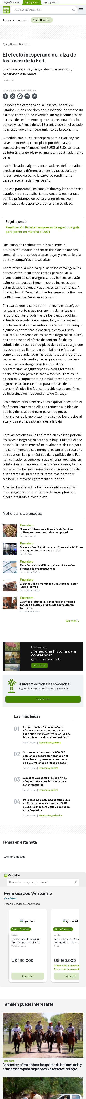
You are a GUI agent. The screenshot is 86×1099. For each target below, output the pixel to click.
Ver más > (72, 621)
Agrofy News (9, 44)
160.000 (68, 960)
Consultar (27, 976)
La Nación (8, 80)
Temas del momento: (15, 20)
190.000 (25, 960)
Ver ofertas (10, 898)
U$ (14, 960)
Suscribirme (43, 699)
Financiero (24, 44)
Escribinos (39, 665)
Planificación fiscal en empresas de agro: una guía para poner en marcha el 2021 (42, 229)
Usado (14, 935)
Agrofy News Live (42, 20)
